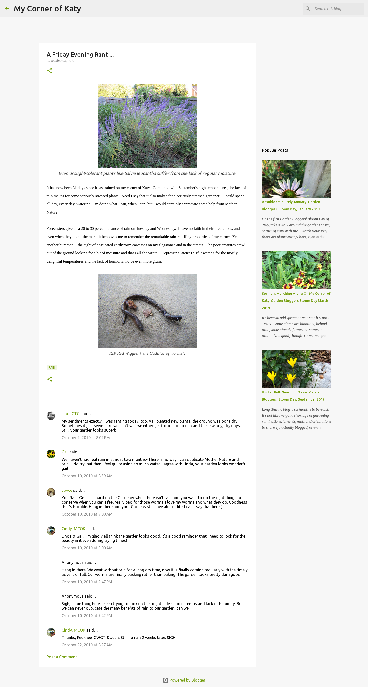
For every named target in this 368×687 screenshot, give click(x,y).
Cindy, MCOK (73, 528)
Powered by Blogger (184, 680)
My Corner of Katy (47, 8)
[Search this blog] (338, 9)
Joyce (67, 490)
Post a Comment (62, 657)
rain (52, 367)
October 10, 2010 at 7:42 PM (87, 615)
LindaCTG (71, 413)
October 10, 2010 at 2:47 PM (87, 582)
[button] (50, 71)
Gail (65, 452)
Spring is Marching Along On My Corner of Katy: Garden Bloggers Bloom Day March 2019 (296, 301)
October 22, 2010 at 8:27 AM (87, 645)
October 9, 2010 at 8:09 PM (86, 437)
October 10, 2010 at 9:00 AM (87, 514)
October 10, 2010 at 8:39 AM (87, 476)
